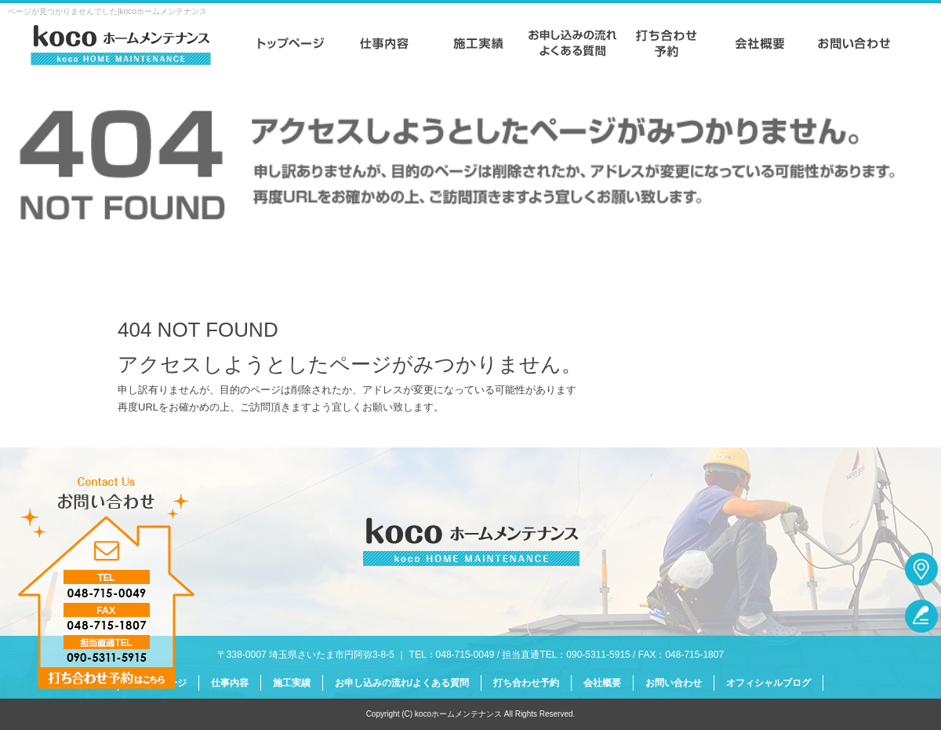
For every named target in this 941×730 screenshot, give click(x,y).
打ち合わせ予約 (666, 43)
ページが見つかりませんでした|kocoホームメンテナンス (107, 11)
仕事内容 (384, 43)
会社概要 (761, 43)
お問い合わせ (855, 43)
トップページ (290, 43)
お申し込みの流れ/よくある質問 (572, 43)
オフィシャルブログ (768, 682)
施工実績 (478, 43)
